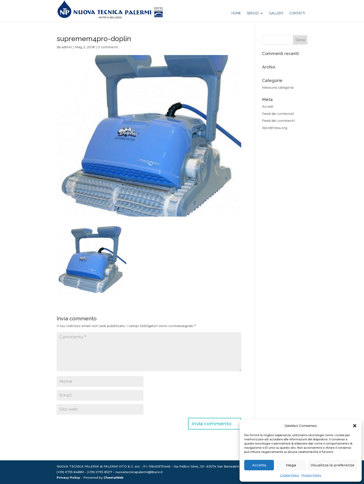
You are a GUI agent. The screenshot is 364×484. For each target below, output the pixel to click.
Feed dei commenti (278, 121)
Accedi (267, 106)
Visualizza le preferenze (332, 465)
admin (67, 47)
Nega (291, 465)
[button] (354, 425)
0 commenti (108, 47)
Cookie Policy (289, 475)
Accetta (259, 465)
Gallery (276, 13)
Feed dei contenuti (278, 114)
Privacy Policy (311, 475)
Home (236, 13)
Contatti (297, 13)
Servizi (253, 13)
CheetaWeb (114, 477)
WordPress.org (274, 128)
